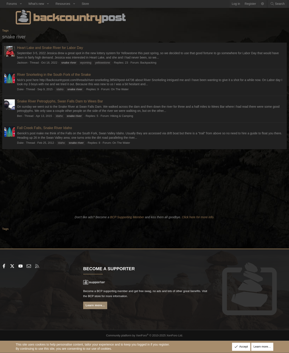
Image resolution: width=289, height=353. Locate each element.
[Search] (264, 4)
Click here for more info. (198, 217)
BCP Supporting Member (127, 217)
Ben (33, 116)
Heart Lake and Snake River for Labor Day (63, 48)
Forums (25, 3)
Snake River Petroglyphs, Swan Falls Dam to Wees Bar (74, 101)
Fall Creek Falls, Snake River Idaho (58, 128)
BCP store (130, 297)
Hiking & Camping (135, 116)
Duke (34, 89)
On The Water (133, 89)
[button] (34, 4)
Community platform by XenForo (144, 335)
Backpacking (162, 62)
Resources (76, 3)
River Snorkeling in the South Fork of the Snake (67, 74)
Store (98, 3)
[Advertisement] (144, 181)
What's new (50, 3)
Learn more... (103, 306)
